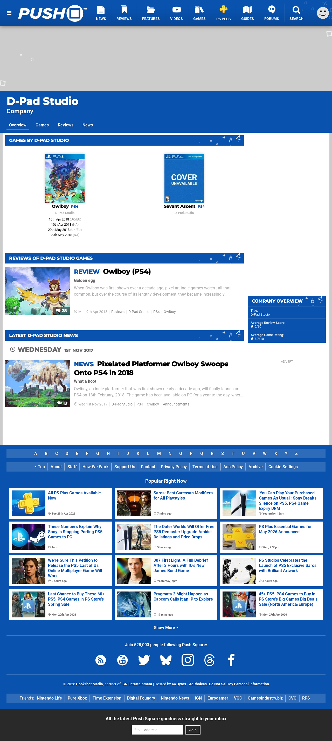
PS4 (156, 312)
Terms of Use (205, 466)
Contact (148, 466)
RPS (306, 698)
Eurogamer (218, 698)
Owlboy (170, 312)
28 (61, 310)
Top (39, 466)
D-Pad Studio (42, 101)
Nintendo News (175, 698)
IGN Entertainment (136, 684)
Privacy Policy (174, 466)
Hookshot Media (89, 684)
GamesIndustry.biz (265, 698)
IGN (198, 698)
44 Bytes (179, 684)
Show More (166, 627)
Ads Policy (233, 466)
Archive (255, 466)
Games (42, 125)
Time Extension (107, 698)
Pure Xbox (77, 698)
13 (62, 403)
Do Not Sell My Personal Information (239, 684)
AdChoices (197, 684)
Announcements (176, 404)
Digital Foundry (141, 698)
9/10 (257, 327)
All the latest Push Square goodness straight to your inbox (166, 718)
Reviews (65, 125)
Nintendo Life (49, 698)
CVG (292, 698)
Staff (72, 466)
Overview (17, 125)
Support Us (124, 466)
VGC (238, 698)
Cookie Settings (283, 466)
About (56, 466)
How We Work (95, 466)
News (87, 125)
